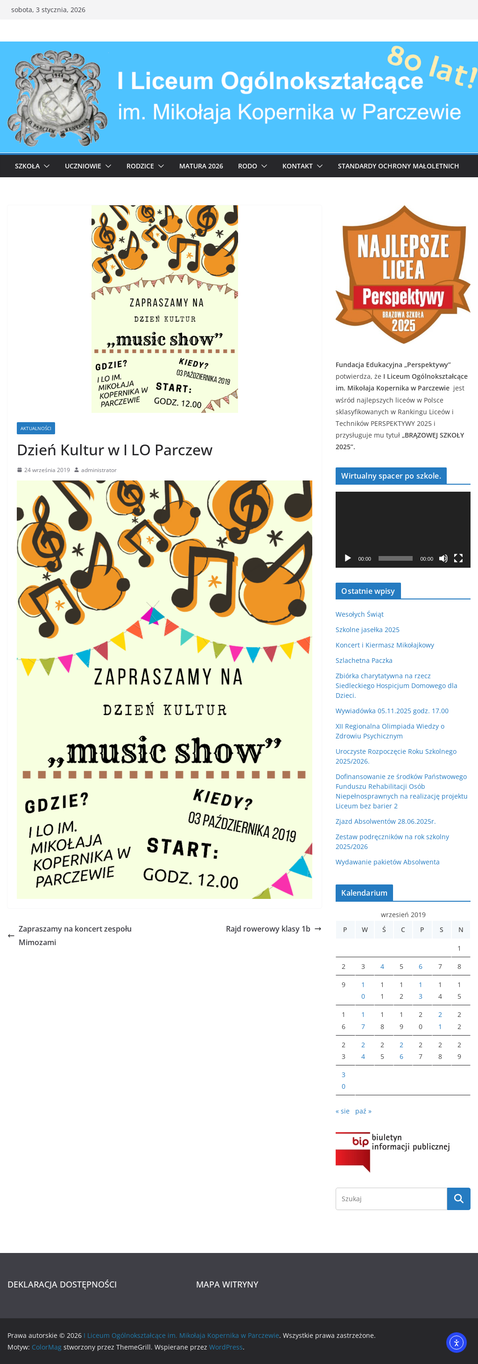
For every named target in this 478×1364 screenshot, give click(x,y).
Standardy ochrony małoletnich (398, 165)
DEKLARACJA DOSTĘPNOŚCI (62, 1284)
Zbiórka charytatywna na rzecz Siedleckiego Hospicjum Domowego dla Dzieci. (396, 685)
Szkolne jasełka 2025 (368, 629)
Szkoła (27, 165)
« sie (343, 1111)
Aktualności (36, 428)
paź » (363, 1111)
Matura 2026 (201, 165)
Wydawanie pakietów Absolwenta (388, 861)
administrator (99, 470)
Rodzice (140, 165)
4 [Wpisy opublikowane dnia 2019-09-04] (382, 966)
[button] (45, 166)
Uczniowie (83, 165)
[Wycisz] (443, 558)
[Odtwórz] (347, 558)
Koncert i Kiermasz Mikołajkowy (385, 644)
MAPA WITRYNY (227, 1284)
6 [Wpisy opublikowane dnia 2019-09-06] (420, 966)
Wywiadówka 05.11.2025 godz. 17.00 (392, 710)
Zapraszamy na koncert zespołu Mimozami (69, 935)
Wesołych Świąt (360, 614)
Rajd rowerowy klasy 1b (274, 929)
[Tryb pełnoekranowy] (458, 558)
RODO (247, 165)
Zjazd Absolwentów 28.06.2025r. (386, 821)
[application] (403, 529)
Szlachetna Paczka (364, 660)
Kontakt (297, 165)
